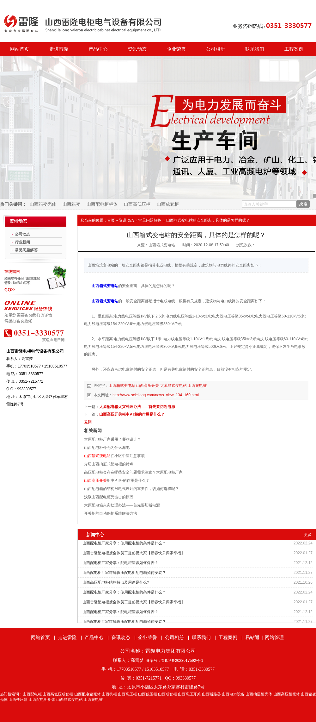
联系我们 (254, 49)
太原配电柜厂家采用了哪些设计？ (112, 439)
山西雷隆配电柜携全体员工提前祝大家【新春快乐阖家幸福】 (133, 553)
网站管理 (274, 637)
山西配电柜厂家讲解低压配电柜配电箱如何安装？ (124, 572)
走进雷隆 (58, 49)
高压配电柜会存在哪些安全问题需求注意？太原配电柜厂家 (133, 472)
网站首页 (19, 49)
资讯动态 (137, 49)
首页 (111, 220)
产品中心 (97, 49)
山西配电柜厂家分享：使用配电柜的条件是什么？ (124, 543)
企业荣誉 (176, 49)
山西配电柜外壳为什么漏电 (107, 447)
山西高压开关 (147, 385)
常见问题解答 (149, 220)
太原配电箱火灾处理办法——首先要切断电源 (137, 407)
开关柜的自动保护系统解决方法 (110, 513)
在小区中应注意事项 (114, 456)
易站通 (254, 637)
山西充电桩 (197, 385)
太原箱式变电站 (173, 385)
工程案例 (293, 49)
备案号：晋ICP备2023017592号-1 (174, 660)
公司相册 (215, 49)
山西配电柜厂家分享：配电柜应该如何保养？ (120, 563)
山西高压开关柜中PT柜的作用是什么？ (132, 414)
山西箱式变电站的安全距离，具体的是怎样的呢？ (208, 220)
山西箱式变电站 (105, 286)
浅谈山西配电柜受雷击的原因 (108, 497)
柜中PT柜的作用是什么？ (116, 480)
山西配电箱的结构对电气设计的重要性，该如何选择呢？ (131, 489)
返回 (88, 422)
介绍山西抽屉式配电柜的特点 (108, 464)
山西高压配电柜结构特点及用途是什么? (115, 582)
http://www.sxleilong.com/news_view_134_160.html (155, 395)
